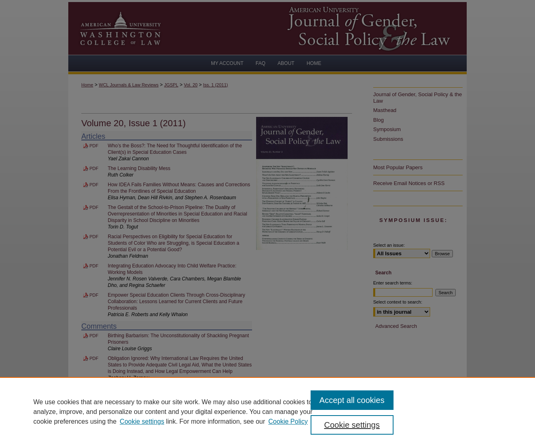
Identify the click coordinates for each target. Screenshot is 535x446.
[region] (267, 411)
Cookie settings (142, 421)
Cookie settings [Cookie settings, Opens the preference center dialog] (352, 424)
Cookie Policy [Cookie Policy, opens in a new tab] (288, 421)
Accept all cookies (352, 400)
